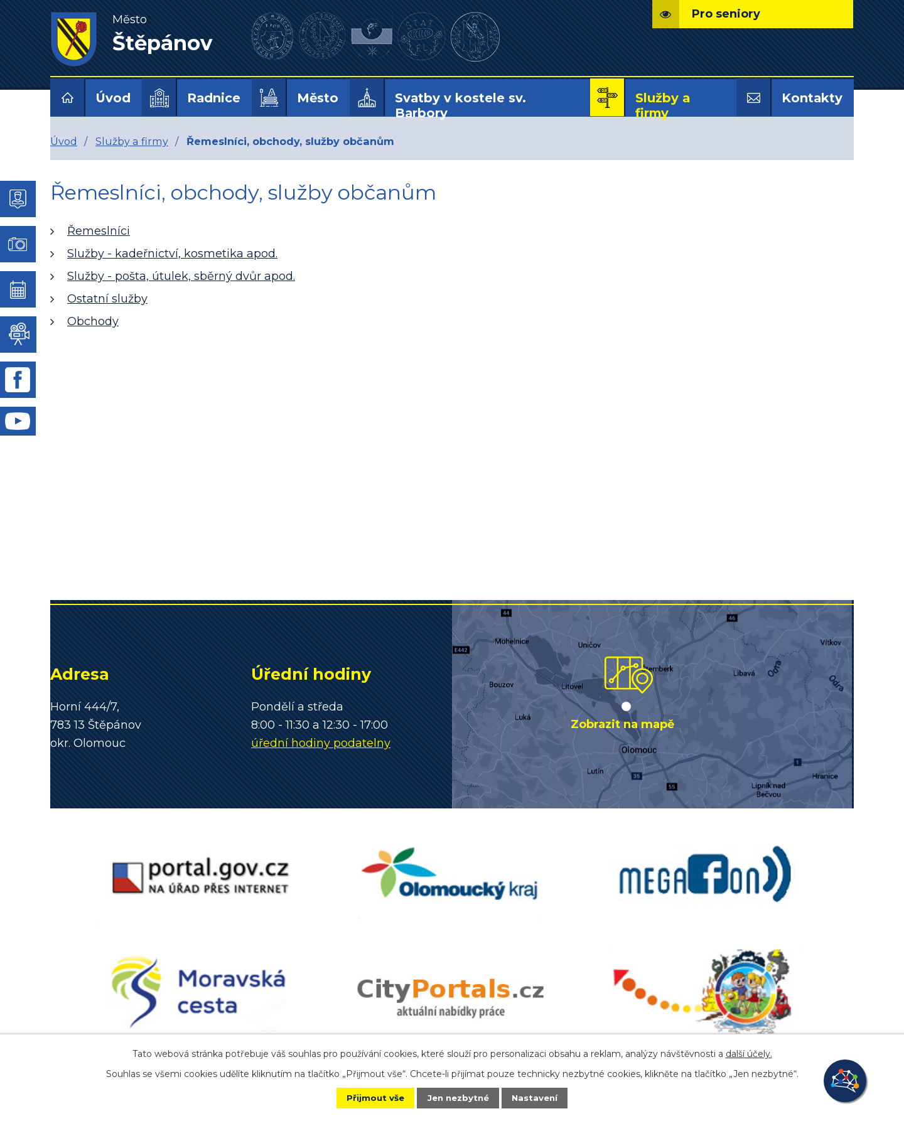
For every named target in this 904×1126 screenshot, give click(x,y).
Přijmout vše (366, 1097)
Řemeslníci (98, 231)
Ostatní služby (107, 299)
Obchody (93, 321)
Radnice (213, 97)
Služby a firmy (662, 105)
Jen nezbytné (458, 1097)
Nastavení (544, 1097)
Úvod (113, 97)
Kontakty (812, 97)
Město (317, 97)
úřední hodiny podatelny (320, 743)
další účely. (749, 1052)
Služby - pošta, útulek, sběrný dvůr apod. (181, 276)
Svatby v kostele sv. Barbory (460, 105)
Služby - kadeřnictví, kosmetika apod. (172, 253)
